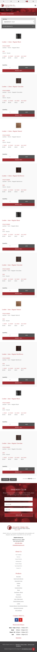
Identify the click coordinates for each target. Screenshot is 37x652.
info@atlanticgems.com (18, 545)
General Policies (18, 559)
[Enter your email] (18, 504)
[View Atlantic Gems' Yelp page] (20, 620)
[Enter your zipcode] (18, 509)
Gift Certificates (18, 610)
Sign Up (19, 515)
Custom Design (18, 563)
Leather (18, 603)
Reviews (18, 556)
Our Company (18, 554)
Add (26, 67)
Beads (18, 590)
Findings (18, 583)
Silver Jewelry (18, 596)
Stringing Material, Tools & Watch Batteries (18, 606)
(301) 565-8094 (18, 543)
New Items (18, 576)
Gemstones (18, 594)
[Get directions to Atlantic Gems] (11, 1)
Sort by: (5, 19)
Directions (18, 638)
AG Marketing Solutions (27, 649)
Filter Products (18, 26)
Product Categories (18, 14)
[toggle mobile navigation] (35, 5)
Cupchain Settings (18, 587)
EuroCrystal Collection (18, 578)
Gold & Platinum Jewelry (18, 601)
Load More (5, 479)
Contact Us (18, 568)
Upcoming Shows (18, 565)
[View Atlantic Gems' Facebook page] (16, 620)
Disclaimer (18, 646)
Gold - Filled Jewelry (18, 599)
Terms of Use (31, 644)
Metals (18, 585)
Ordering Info (18, 561)
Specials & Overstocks (18, 608)
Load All (13, 479)
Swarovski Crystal (18, 581)
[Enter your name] (18, 499)
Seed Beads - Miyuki (18, 592)
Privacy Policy (23, 644)
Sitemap (18, 644)
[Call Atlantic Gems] (3, 1)
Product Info (18, 70)
